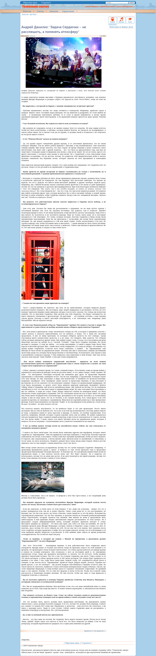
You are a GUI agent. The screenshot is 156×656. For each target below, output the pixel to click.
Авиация (53, 11)
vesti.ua (32, 36)
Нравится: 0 (88, 631)
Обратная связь (30, 2)
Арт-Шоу (33, 14)
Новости (27, 11)
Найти (132, 3)
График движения (112, 21)
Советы (40, 11)
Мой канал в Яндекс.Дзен (121, 27)
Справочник (68, 11)
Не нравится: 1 (99, 631)
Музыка (121, 20)
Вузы (130, 20)
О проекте (46, 2)
